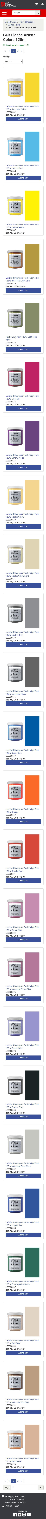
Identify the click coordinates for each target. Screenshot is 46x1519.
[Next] (22, 51)
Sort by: (6, 57)
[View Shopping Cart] (36, 4)
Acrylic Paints (14, 25)
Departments (10, 22)
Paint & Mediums (27, 22)
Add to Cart (23, 119)
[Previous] (5, 51)
